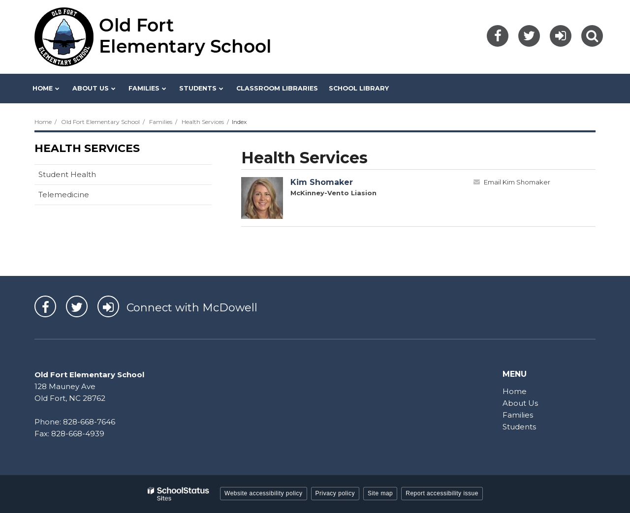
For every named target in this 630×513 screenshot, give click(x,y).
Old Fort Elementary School (100, 121)
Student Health (67, 174)
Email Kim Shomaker (517, 182)
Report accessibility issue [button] (442, 493)
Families (160, 121)
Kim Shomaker (321, 182)
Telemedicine (63, 194)
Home (43, 121)
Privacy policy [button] (335, 493)
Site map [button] (380, 493)
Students (519, 426)
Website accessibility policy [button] (263, 493)
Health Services (203, 121)
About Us (520, 403)
